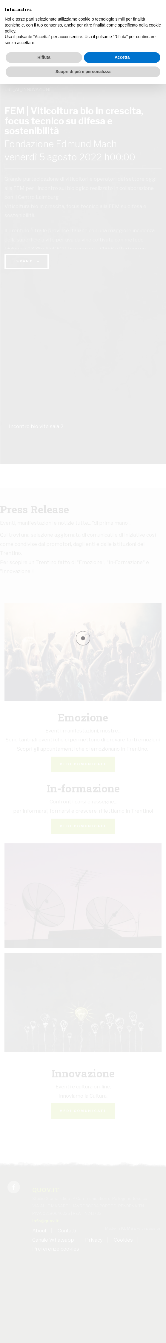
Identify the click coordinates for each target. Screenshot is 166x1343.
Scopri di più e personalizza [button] (83, 71)
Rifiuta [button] (43, 57)
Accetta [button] (122, 57)
